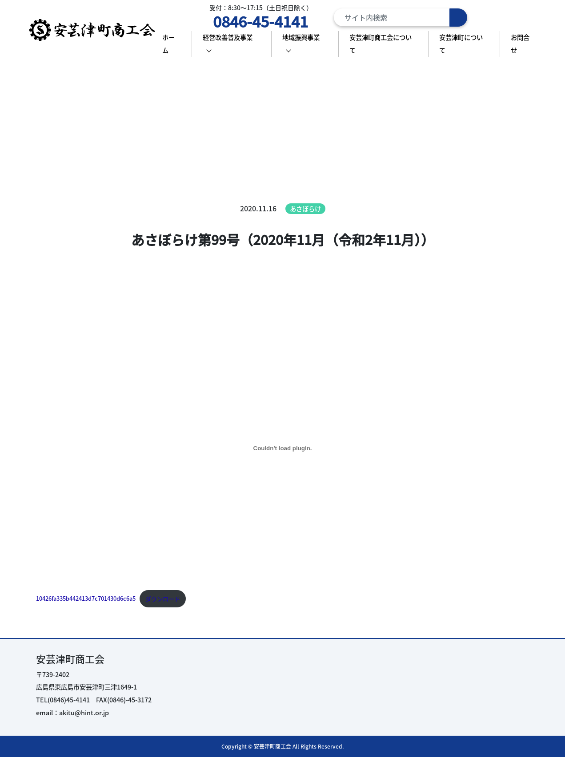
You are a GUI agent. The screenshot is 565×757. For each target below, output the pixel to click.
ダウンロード (162, 599)
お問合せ (520, 43)
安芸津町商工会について (380, 43)
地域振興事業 (301, 37)
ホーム (168, 43)
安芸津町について (461, 43)
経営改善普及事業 (227, 37)
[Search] (400, 17)
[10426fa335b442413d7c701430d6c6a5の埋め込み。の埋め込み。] (282, 448)
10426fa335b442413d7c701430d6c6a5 (86, 599)
